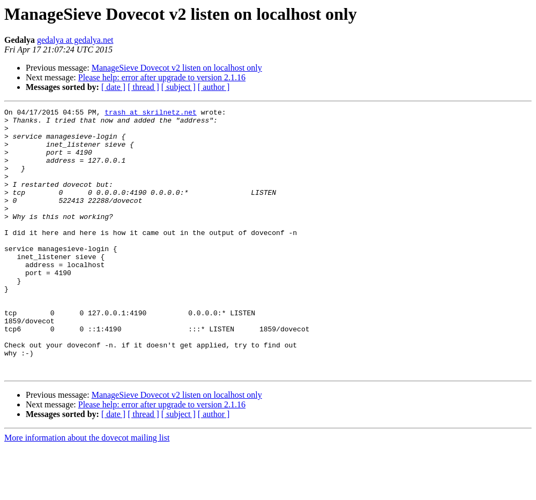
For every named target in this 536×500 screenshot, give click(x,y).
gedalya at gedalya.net (75, 39)
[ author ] (214, 87)
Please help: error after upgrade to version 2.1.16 (161, 77)
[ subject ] (178, 87)
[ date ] (113, 87)
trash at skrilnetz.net (151, 113)
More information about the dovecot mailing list (86, 490)
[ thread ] (143, 87)
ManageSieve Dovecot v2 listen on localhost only (177, 67)
